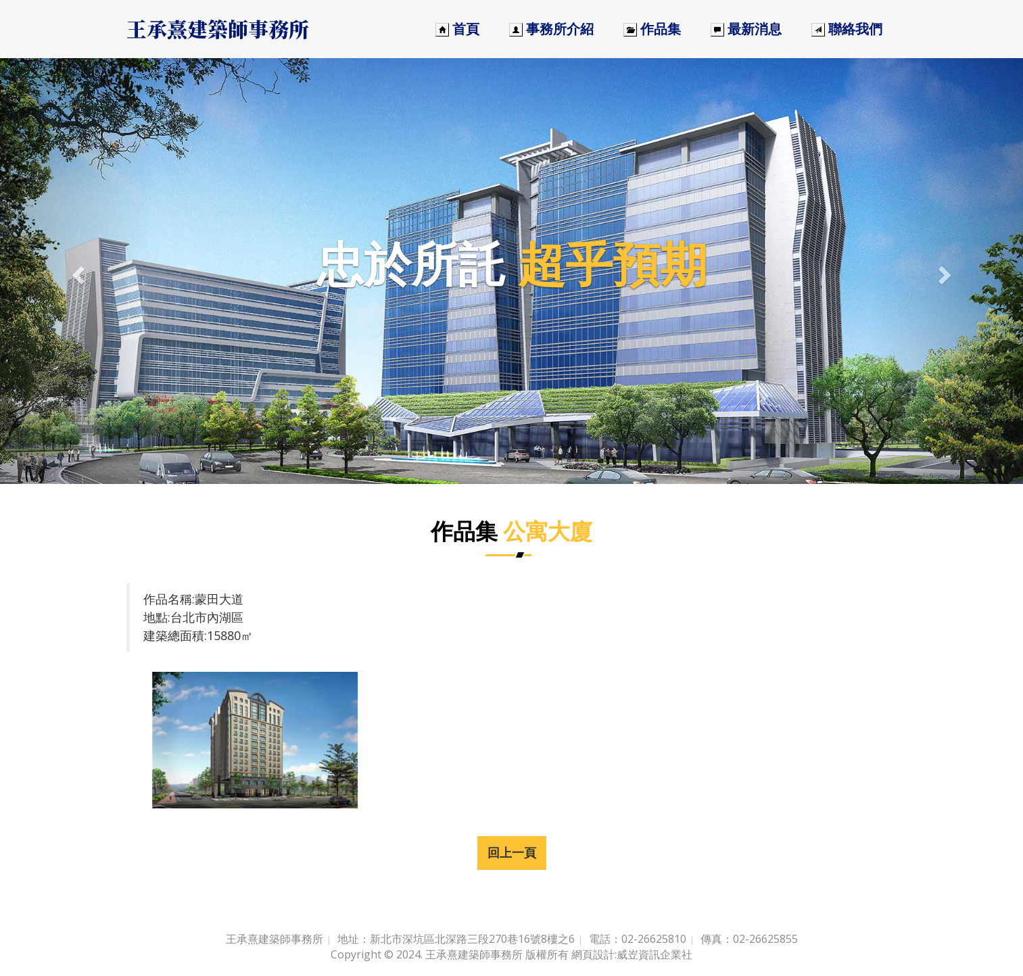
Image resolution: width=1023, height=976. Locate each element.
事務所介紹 (551, 29)
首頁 (457, 29)
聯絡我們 (846, 29)
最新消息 (746, 29)
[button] (76, 271)
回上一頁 (511, 852)
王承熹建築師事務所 (217, 28)
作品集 (652, 29)
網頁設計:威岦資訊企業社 (631, 954)
